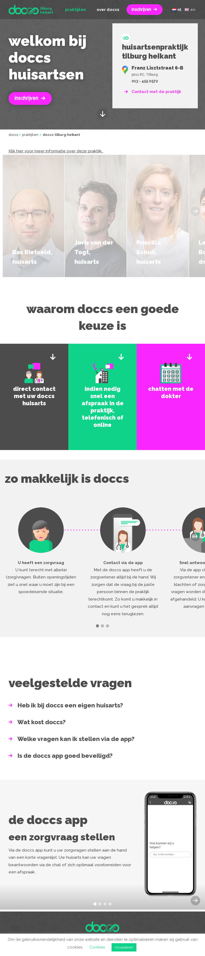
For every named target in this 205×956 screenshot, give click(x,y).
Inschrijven (26, 98)
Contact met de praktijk (156, 91)
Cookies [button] (97, 947)
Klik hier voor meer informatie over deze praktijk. (56, 151)
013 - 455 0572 (145, 81)
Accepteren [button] (124, 947)
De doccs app (48, 820)
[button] (195, 536)
